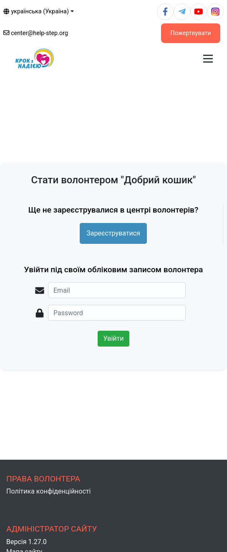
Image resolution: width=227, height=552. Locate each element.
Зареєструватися (113, 233)
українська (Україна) (36, 11)
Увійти (113, 338)
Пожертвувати (190, 33)
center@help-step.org (35, 33)
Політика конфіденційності (48, 491)
